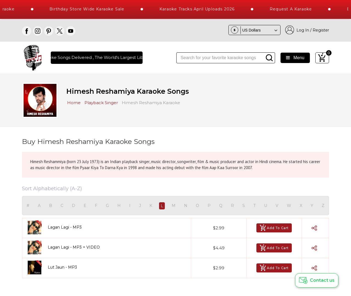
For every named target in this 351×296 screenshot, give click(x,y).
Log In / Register (307, 30)
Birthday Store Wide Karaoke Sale (94, 9)
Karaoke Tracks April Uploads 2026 (204, 9)
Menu (295, 57)
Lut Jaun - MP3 (62, 267)
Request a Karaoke (298, 9)
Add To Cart (274, 228)
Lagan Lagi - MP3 (65, 227)
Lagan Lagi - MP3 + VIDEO (74, 247)
